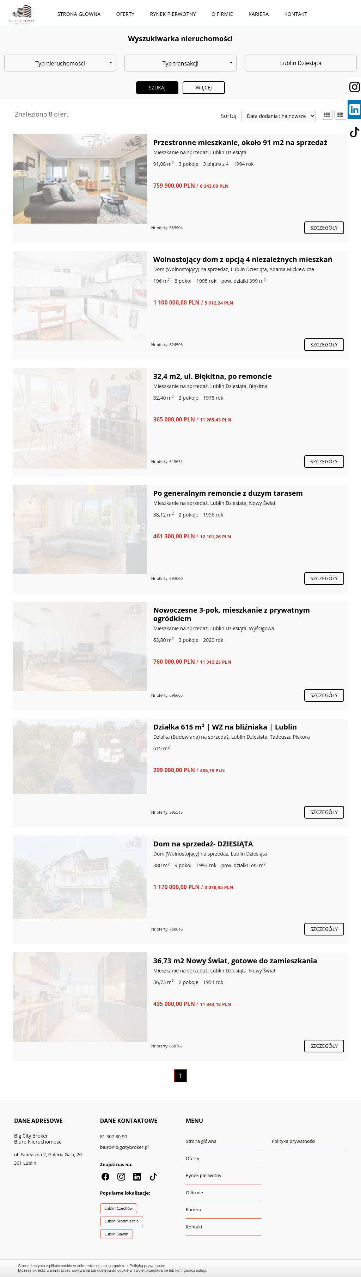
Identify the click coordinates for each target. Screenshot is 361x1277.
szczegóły (324, 227)
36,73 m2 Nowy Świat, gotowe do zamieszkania (235, 960)
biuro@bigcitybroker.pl (124, 1147)
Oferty (125, 14)
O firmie (222, 14)
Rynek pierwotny (173, 14)
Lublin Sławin (116, 1234)
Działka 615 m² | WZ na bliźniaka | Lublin (225, 727)
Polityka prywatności (294, 1141)
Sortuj (229, 116)
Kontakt (295, 14)
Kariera (259, 14)
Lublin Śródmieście (122, 1220)
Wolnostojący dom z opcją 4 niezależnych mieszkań (242, 259)
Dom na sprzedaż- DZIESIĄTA (203, 844)
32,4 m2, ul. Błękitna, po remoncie (212, 376)
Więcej (204, 87)
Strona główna (79, 14)
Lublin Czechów (119, 1208)
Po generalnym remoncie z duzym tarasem (228, 493)
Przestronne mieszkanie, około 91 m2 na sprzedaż (240, 142)
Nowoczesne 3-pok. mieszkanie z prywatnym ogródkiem (231, 614)
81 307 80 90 (113, 1136)
